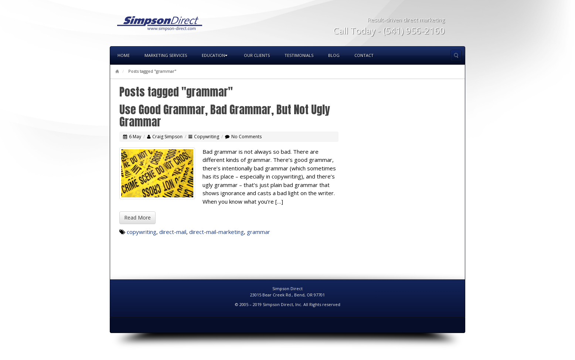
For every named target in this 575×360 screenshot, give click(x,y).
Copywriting (206, 136)
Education (214, 55)
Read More (137, 217)
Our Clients (257, 55)
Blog (334, 55)
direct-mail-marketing (216, 231)
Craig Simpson (167, 136)
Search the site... (456, 55)
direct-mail (172, 231)
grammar (258, 231)
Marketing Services (165, 55)
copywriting (141, 231)
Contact (364, 55)
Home (124, 55)
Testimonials (299, 55)
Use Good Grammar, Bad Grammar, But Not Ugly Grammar (224, 115)
